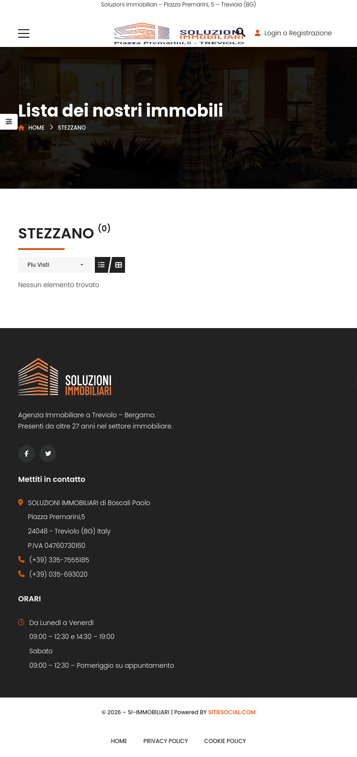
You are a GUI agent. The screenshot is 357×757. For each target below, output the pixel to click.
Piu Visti (38, 265)
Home (36, 128)
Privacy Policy (166, 741)
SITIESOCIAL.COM (232, 712)
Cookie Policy (225, 741)
